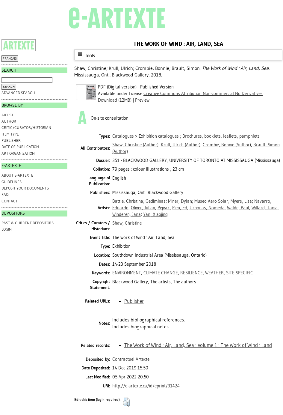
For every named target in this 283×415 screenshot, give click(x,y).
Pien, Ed (179, 207)
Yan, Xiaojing (155, 214)
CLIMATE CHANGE (160, 273)
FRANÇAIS (10, 59)
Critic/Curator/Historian (26, 127)
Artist (7, 115)
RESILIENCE (191, 273)
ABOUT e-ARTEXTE (17, 175)
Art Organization (18, 153)
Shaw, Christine (127, 223)
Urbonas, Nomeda (207, 207)
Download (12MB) (114, 100)
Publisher (11, 140)
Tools (85, 55)
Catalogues (123, 136)
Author (8, 121)
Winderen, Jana (126, 214)
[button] (126, 402)
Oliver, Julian (143, 207)
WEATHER (214, 273)
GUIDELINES (11, 182)
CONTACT (9, 201)
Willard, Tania (265, 207)
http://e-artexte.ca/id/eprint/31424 (146, 386)
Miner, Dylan (180, 201)
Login (6, 229)
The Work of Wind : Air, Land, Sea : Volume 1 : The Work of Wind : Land (198, 345)
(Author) (135, 145)
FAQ (4, 194)
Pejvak (164, 207)
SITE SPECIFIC (239, 273)
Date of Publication (20, 147)
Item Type (10, 134)
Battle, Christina (127, 201)
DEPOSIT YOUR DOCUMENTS (25, 188)
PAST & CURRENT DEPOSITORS (27, 223)
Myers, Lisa (241, 201)
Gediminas (156, 201)
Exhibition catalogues (159, 136)
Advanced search (18, 93)
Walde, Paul (238, 207)
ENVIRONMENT (126, 273)
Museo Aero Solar (211, 201)
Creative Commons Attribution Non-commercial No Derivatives (203, 93)
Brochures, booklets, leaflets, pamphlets (221, 136)
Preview (142, 100)
